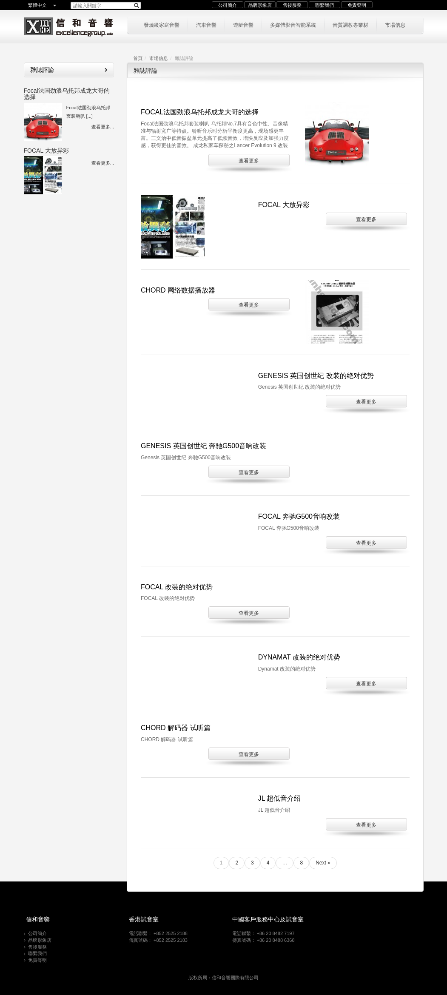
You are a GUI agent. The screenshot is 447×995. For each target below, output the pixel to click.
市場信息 (395, 24)
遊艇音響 (243, 24)
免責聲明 (356, 5)
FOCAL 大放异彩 (46, 150)
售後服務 (292, 5)
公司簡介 (227, 5)
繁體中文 (37, 5)
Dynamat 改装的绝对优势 (299, 657)
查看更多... (102, 126)
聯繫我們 (324, 5)
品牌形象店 (260, 5)
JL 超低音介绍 (279, 798)
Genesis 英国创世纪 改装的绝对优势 (316, 375)
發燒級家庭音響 (161, 24)
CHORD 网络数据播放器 (178, 290)
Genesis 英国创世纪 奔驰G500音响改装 (203, 445)
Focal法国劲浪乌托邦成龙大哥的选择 (67, 93)
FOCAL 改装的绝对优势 (177, 587)
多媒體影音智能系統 (293, 24)
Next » (323, 863)
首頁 (137, 58)
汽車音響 (206, 24)
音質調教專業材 (350, 24)
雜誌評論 (69, 69)
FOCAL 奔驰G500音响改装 (299, 516)
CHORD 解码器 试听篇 (176, 727)
